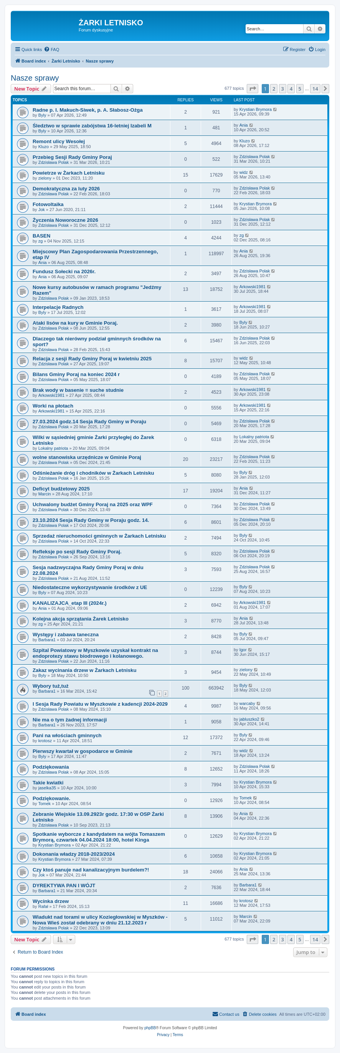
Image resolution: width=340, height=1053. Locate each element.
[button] (252, 88)
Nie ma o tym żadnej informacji (70, 720)
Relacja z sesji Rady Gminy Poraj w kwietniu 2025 (92, 358)
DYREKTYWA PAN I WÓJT (64, 885)
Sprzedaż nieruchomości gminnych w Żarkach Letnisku (99, 536)
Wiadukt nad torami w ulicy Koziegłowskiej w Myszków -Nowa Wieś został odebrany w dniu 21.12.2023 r (100, 920)
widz (243, 172)
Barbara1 (47, 639)
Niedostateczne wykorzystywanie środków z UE (90, 587)
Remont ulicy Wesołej (59, 141)
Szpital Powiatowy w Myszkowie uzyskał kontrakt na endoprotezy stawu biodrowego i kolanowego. (95, 653)
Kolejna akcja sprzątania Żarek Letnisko (81, 619)
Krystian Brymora (255, 109)
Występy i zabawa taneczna (66, 634)
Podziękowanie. (51, 798)
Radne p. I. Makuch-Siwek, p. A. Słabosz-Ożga (88, 110)
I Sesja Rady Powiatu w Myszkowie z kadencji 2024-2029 (100, 704)
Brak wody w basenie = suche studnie (78, 390)
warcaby (247, 703)
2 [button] (273, 88)
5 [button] (300, 88)
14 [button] (315, 88)
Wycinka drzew (51, 901)
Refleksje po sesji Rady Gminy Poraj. (77, 552)
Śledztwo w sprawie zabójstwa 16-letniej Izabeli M (92, 126)
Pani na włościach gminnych (67, 735)
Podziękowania (51, 767)
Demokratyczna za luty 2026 (66, 188)
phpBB (150, 1028)
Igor (243, 649)
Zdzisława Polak (53, 162)
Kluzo (43, 146)
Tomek (44, 803)
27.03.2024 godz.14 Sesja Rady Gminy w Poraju (89, 421)
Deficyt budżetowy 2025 (61, 489)
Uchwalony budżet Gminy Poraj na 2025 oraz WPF (93, 504)
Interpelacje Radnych (58, 307)
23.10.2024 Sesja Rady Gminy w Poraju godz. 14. (91, 520)
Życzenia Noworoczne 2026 (65, 220)
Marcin (44, 494)
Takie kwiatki (48, 783)
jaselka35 (47, 788)
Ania (243, 125)
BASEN (41, 236)
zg (40, 241)
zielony (44, 178)
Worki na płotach (53, 406)
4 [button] (291, 88)
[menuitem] (51, 49)
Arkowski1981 (252, 286)
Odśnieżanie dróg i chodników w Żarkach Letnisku (93, 473)
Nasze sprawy (35, 78)
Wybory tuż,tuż (51, 686)
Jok (41, 209)
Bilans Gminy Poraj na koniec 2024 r (76, 374)
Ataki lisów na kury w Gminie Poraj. (75, 323)
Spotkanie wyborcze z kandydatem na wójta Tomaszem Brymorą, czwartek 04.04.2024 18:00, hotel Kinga (99, 837)
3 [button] (282, 88)
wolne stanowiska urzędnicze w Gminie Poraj (87, 457)
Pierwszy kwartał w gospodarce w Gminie (82, 751)
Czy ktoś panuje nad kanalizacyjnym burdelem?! (91, 870)
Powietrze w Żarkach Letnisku (69, 173)
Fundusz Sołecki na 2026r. (64, 271)
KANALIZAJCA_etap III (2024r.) (70, 603)
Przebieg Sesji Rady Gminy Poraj (72, 157)
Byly (42, 115)
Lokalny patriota (53, 448)
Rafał (43, 906)
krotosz (45, 740)
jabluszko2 (249, 719)
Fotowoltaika (48, 204)
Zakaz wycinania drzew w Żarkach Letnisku (84, 670)
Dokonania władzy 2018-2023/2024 (74, 854)
